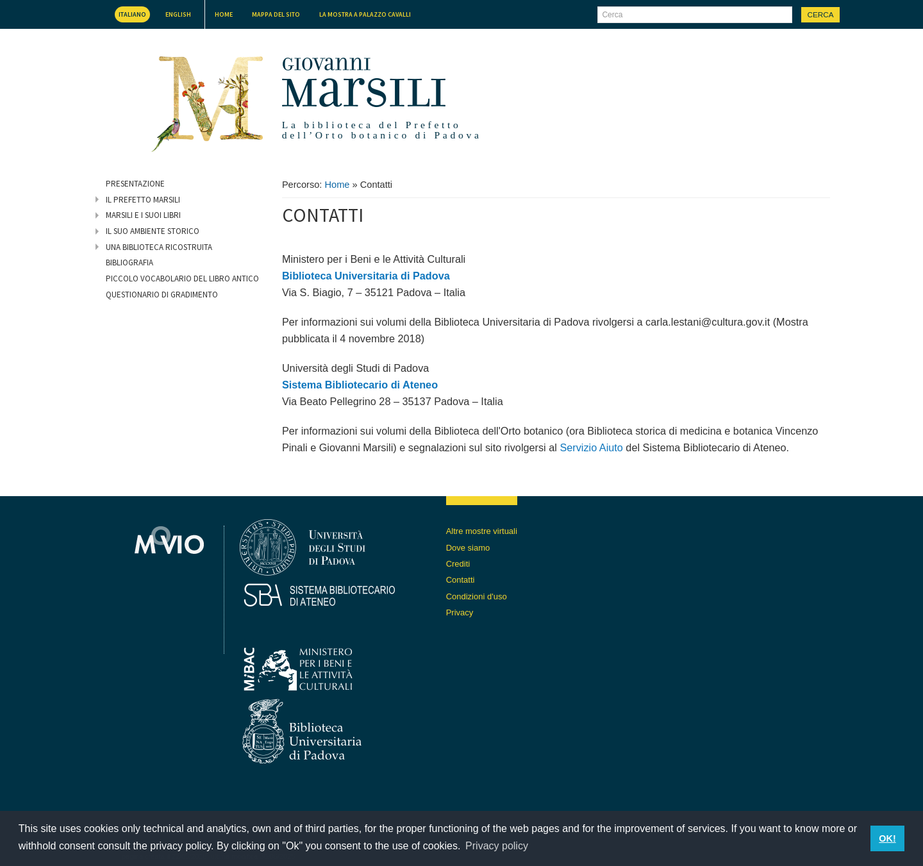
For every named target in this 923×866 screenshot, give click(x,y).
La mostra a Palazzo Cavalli (365, 14)
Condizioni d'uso (476, 596)
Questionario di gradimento (162, 294)
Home (224, 14)
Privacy (460, 612)
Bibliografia (129, 262)
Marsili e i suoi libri (143, 215)
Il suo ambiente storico (152, 231)
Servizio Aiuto (591, 447)
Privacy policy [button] (496, 845)
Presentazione (135, 183)
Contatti (460, 580)
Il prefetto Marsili (143, 199)
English (178, 14)
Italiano (132, 14)
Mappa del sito (276, 14)
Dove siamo (468, 548)
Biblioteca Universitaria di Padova (366, 275)
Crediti (458, 564)
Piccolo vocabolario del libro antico (182, 278)
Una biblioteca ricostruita (159, 247)
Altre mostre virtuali (481, 531)
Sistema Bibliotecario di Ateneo (360, 384)
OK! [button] (887, 838)
